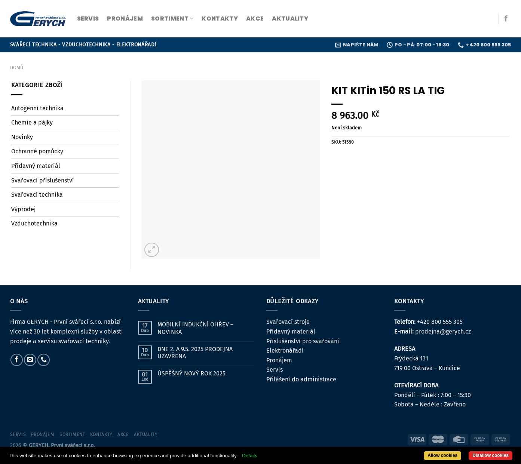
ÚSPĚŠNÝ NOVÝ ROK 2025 (191, 373)
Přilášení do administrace (301, 379)
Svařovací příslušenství (42, 180)
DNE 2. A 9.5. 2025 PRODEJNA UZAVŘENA (195, 352)
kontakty (220, 18)
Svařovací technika (37, 194)
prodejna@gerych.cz (443, 331)
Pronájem (279, 360)
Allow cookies (442, 455)
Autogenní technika (37, 108)
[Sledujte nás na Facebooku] (506, 18)
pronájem (125, 18)
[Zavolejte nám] (43, 360)
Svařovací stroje (288, 321)
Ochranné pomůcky (37, 151)
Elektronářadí (285, 350)
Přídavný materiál (35, 165)
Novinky (22, 137)
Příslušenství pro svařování (302, 341)
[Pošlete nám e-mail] (30, 360)
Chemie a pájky (32, 122)
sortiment (172, 18)
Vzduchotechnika (34, 223)
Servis (274, 369)
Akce (255, 18)
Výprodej (23, 209)
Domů (16, 67)
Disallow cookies (490, 455)
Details (249, 455)
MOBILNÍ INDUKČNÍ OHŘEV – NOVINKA (195, 328)
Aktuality (290, 18)
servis (88, 18)
